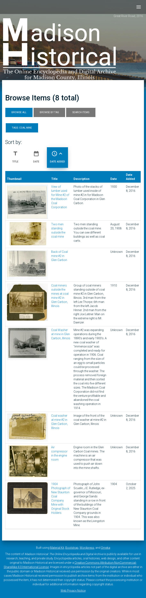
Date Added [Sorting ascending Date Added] (57, 155)
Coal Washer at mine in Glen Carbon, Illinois (60, 334)
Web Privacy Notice (73, 590)
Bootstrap (71, 547)
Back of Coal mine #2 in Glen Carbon (59, 256)
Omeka (105, 547)
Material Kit (57, 547)
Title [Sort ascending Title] (15, 155)
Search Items (80, 112)
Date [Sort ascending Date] (36, 155)
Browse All (18, 112)
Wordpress (87, 547)
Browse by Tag (49, 112)
